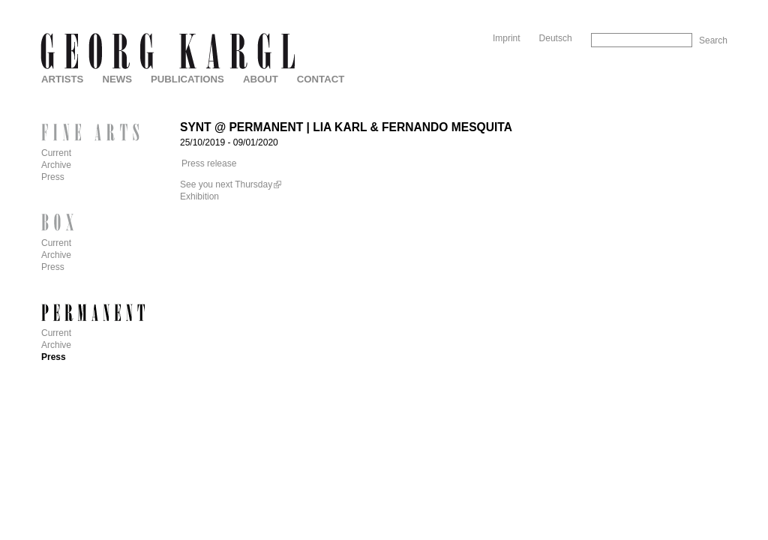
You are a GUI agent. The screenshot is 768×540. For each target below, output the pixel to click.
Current (56, 153)
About (260, 79)
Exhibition (199, 196)
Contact (320, 79)
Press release (209, 163)
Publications (187, 79)
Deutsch (555, 38)
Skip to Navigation (699, 6)
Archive (56, 165)
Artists (62, 79)
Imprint (506, 38)
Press (52, 177)
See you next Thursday (226, 184)
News (117, 79)
